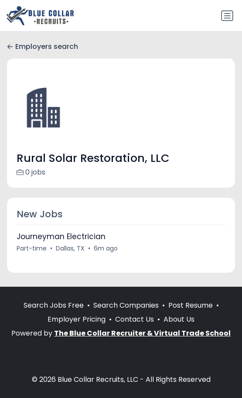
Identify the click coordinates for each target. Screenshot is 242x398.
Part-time (32, 248)
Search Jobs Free (54, 305)
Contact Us (134, 319)
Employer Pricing (77, 319)
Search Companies (126, 305)
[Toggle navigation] (227, 15)
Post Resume (190, 305)
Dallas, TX (70, 248)
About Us (179, 319)
